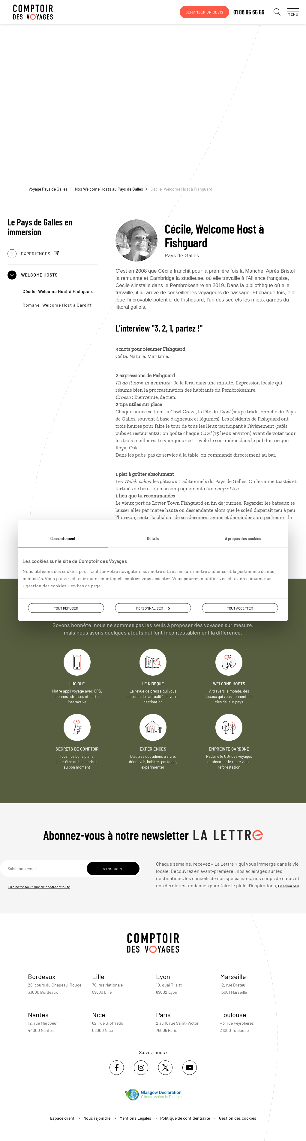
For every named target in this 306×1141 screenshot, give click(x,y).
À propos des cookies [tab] (243, 538)
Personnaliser (153, 608)
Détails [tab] (153, 538)
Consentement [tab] (63, 538)
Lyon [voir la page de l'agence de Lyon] (163, 976)
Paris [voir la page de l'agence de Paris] (163, 1014)
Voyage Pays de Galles (50, 188)
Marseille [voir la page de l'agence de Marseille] (233, 976)
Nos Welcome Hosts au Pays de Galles (111, 188)
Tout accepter (240, 608)
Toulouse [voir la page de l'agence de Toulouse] (233, 1014)
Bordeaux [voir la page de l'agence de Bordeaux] (42, 976)
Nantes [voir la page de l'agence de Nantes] (38, 1014)
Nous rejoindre (96, 1118)
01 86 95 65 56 (242, 12)
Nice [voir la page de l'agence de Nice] (98, 1014)
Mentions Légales (135, 1118)
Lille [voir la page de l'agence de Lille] (98, 976)
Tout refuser (66, 608)
